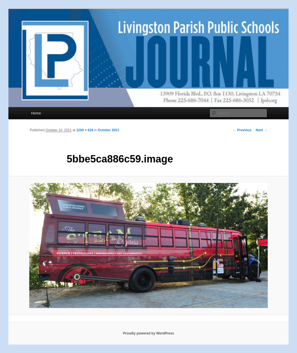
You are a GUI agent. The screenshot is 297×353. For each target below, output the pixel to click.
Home (36, 113)
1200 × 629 (84, 130)
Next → (261, 130)
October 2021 (108, 130)
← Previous (242, 130)
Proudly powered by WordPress (148, 333)
